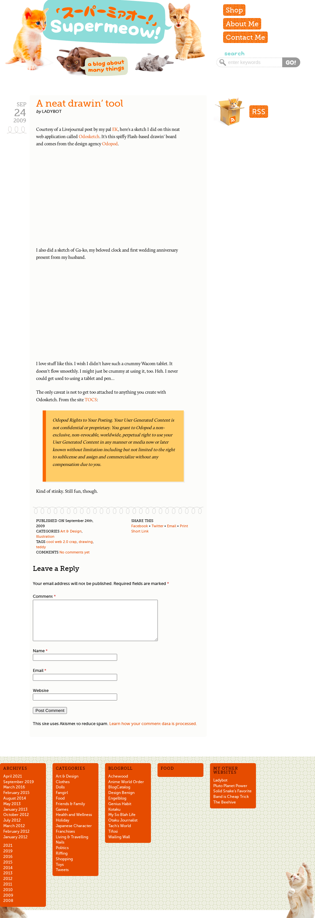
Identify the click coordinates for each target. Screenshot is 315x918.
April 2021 (12, 784)
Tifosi (113, 839)
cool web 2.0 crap (61, 542)
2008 (8, 908)
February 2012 (16, 839)
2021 (7, 853)
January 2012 (15, 845)
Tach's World (119, 833)
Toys (60, 872)
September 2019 (18, 789)
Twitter (157, 526)
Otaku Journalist (122, 828)
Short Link (140, 531)
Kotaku (114, 817)
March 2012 (14, 833)
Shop (234, 10)
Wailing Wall (119, 845)
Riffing (62, 861)
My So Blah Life (122, 822)
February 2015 (16, 800)
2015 (7, 870)
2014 (7, 875)
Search (233, 53)
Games (62, 817)
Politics (62, 855)
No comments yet (74, 552)
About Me (242, 24)
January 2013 (15, 817)
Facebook (139, 526)
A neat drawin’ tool (79, 103)
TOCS (91, 400)
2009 (8, 903)
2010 (8, 897)
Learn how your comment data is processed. (153, 731)
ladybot (52, 111)
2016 (7, 864)
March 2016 (14, 795)
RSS (258, 111)
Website (41, 698)
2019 (7, 859)
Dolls (60, 795)
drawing (86, 542)
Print (184, 526)
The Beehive (224, 810)
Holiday (62, 828)
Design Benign (121, 800)
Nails (60, 850)
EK (115, 129)
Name (40, 658)
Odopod (110, 144)
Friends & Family (70, 811)
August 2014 (14, 806)
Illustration (45, 536)
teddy (41, 547)
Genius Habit (119, 811)
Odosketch (89, 137)
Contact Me (245, 37)
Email (171, 526)
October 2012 (16, 822)
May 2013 (12, 811)
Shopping (64, 867)
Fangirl (62, 800)
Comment (44, 596)
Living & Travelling (72, 845)
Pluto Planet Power (230, 793)
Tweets (62, 877)
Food (60, 806)
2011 (7, 892)
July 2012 (12, 828)
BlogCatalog (119, 795)
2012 (7, 886)
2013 (7, 881)
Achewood (118, 784)
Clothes (63, 789)
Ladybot (220, 788)
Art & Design (71, 531)
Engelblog (117, 806)
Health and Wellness (74, 822)
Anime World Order (126, 789)
